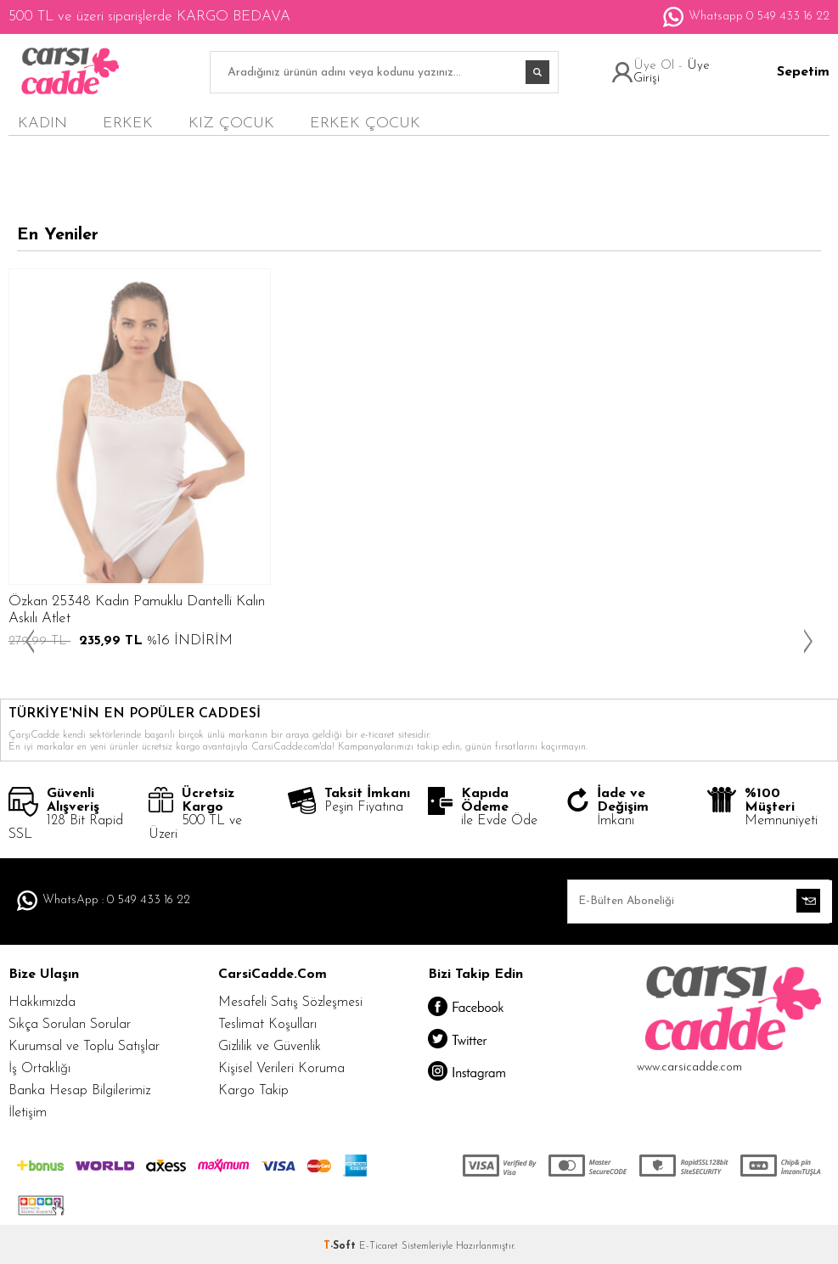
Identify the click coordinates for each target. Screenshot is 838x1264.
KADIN (42, 123)
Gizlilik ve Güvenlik (269, 1046)
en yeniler (749, 123)
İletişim (27, 1113)
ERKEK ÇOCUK (365, 123)
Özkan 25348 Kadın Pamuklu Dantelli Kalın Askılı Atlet (136, 610)
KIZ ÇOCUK (231, 123)
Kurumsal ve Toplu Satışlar (84, 1046)
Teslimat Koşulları (267, 1024)
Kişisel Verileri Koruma (281, 1069)
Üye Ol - (660, 65)
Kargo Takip (253, 1091)
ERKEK (128, 123)
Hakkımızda (42, 1002)
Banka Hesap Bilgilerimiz (79, 1091)
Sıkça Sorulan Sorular (69, 1024)
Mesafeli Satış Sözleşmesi (290, 1002)
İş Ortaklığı (39, 1069)
